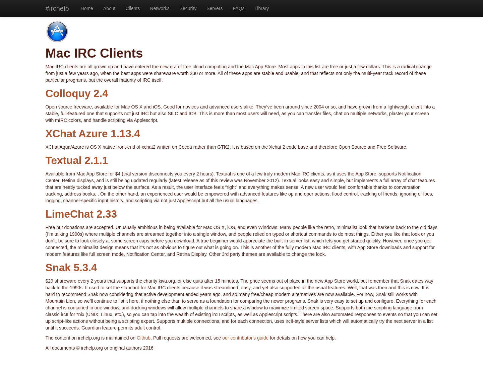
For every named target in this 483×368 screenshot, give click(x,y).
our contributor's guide (245, 338)
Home (87, 8)
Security (188, 8)
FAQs (238, 8)
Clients (133, 8)
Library (261, 8)
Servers (214, 8)
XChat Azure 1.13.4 (93, 134)
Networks (159, 8)
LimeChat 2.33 (81, 214)
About (109, 8)
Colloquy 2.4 (77, 93)
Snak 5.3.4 (71, 268)
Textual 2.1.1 (77, 160)
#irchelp (57, 8)
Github (143, 338)
